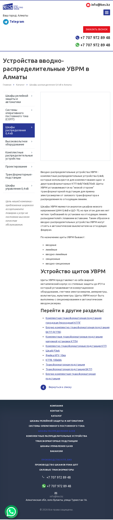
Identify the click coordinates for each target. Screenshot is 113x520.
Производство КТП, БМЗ (56, 460)
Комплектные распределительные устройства (19, 155)
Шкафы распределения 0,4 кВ (15, 130)
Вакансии (56, 452)
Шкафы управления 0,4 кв (56, 447)
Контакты (56, 411)
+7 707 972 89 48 (95, 37)
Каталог (56, 416)
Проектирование (16, 166)
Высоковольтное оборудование (16, 143)
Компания (56, 406)
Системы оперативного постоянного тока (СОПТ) (16, 114)
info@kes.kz (56, 497)
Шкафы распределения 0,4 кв (56, 431)
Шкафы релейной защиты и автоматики (16, 99)
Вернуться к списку (56, 388)
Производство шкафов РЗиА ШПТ (56, 465)
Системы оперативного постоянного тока (57, 426)
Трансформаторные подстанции (18, 176)
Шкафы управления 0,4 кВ (17, 187)
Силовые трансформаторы (56, 470)
